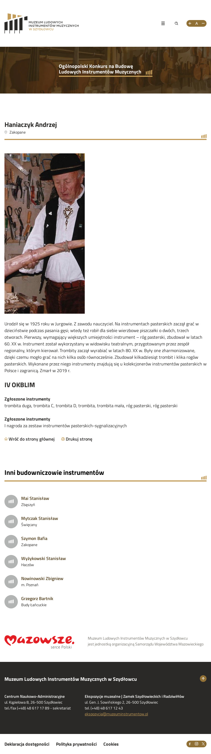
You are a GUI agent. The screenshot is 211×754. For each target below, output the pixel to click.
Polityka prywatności (76, 744)
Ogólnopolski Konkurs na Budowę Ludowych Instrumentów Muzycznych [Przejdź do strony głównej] (100, 68)
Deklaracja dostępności (26, 744)
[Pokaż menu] (163, 23)
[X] (203, 744)
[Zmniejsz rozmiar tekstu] (203, 23)
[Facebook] (189, 744)
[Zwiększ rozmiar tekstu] (189, 23)
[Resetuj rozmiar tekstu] (196, 23)
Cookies (111, 744)
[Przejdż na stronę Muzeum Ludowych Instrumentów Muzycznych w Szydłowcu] (78, 23)
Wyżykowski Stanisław (43, 558)
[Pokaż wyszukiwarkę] (176, 23)
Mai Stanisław (35, 498)
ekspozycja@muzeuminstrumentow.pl (116, 714)
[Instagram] (196, 744)
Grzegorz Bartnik (37, 598)
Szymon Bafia (34, 538)
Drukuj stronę (79, 439)
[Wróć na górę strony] (203, 678)
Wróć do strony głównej (32, 439)
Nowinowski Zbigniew (42, 578)
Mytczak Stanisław (39, 518)
